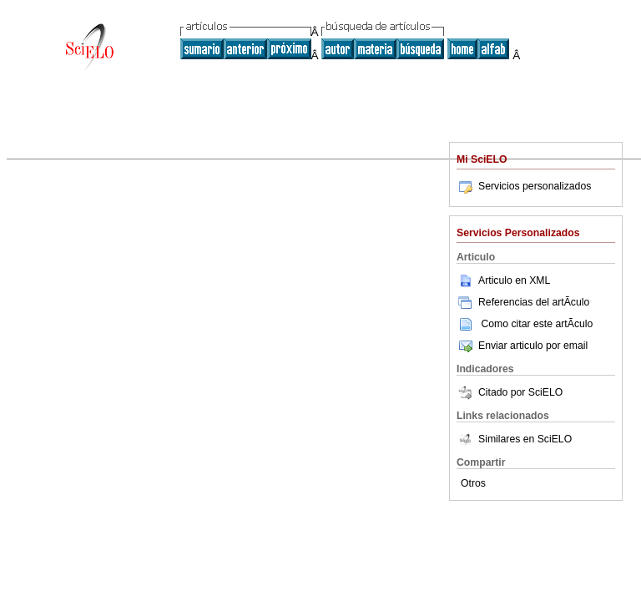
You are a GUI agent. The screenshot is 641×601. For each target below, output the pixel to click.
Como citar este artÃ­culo (537, 324)
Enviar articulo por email (522, 345)
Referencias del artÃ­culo (523, 302)
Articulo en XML (503, 280)
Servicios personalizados (524, 186)
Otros (473, 483)
